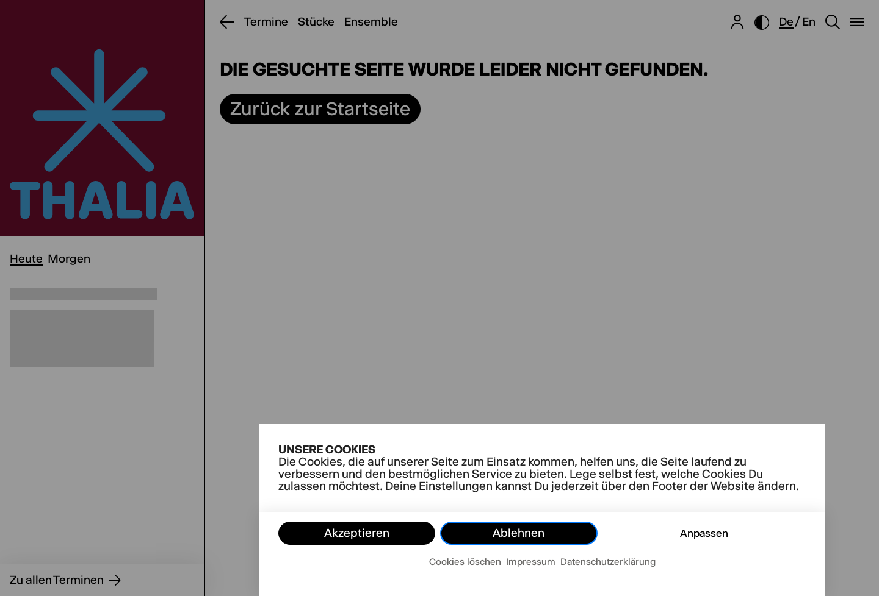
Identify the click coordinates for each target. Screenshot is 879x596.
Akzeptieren (356, 533)
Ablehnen (518, 533)
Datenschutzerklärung (608, 561)
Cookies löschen (465, 561)
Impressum (530, 561)
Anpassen (704, 533)
